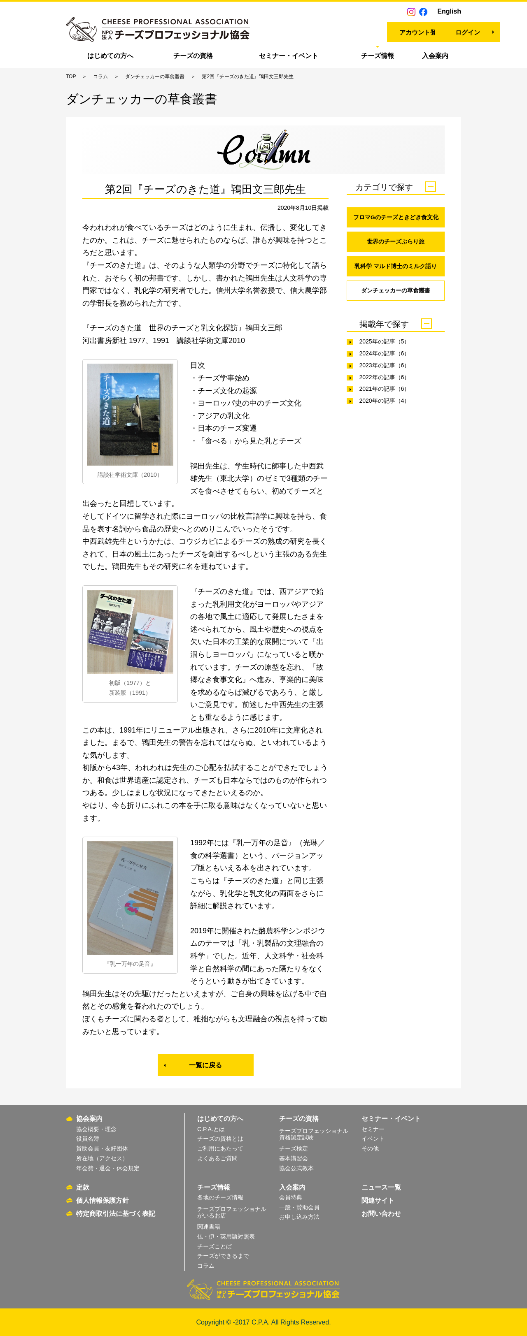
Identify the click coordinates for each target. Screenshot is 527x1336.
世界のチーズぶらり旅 (395, 242)
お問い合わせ (381, 1213)
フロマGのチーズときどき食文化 (395, 217)
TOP (71, 76)
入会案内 (435, 55)
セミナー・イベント (288, 55)
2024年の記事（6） (384, 354)
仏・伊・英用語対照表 (226, 1236)
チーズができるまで (223, 1255)
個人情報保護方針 (102, 1200)
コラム (100, 76)
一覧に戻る (205, 1065)
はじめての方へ (110, 55)
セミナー (373, 1129)
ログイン (425, 31)
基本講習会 (293, 1158)
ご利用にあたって (220, 1148)
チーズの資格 (193, 55)
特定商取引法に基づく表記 (115, 1213)
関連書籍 (208, 1226)
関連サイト (377, 1200)
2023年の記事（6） (384, 366)
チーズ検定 (293, 1148)
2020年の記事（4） (384, 401)
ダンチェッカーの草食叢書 (154, 76)
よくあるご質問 (217, 1158)
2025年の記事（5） (384, 342)
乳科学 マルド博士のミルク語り (395, 266)
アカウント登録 (348, 31)
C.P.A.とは (211, 1129)
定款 (82, 1187)
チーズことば (214, 1246)
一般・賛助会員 (299, 1207)
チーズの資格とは (220, 1138)
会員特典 (290, 1197)
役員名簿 (87, 1138)
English (449, 11)
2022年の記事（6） (384, 378)
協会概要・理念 (96, 1129)
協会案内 (89, 1118)
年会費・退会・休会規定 (108, 1168)
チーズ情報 (377, 55)
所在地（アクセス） (102, 1158)
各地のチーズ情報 (220, 1197)
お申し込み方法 (299, 1216)
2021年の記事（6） (384, 390)
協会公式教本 (296, 1168)
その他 (370, 1148)
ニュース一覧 (381, 1187)
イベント (373, 1138)
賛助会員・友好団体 (102, 1148)
